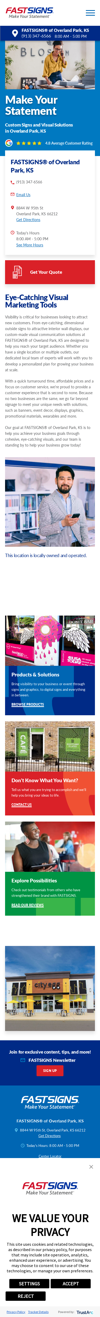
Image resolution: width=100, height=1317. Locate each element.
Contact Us (21, 805)
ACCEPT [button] (71, 1284)
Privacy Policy (16, 1312)
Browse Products (27, 704)
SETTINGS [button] (29, 1284)
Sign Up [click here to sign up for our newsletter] (50, 1070)
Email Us (23, 194)
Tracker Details (38, 1312)
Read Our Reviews (27, 905)
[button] (90, 12)
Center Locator (50, 1156)
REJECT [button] (26, 1296)
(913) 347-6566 (36, 36)
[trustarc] (84, 1311)
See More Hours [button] (29, 244)
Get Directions (28, 219)
